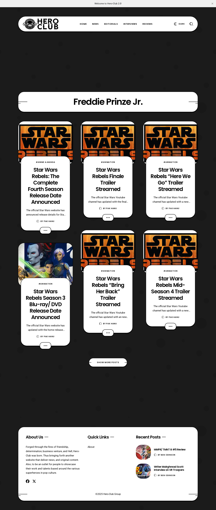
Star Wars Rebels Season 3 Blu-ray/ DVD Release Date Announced (45, 304)
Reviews (147, 23)
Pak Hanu (49, 221)
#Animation (45, 284)
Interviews (130, 23)
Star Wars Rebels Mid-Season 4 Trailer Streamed (170, 288)
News (95, 23)
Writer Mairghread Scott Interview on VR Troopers (169, 468)
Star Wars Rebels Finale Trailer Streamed (108, 179)
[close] (212, 3)
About (91, 446)
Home (83, 23)
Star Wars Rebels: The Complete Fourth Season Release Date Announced (45, 186)
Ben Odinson (168, 455)
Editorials (111, 23)
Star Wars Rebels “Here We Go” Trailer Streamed (170, 179)
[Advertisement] (108, 62)
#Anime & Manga (45, 162)
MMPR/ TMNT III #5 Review (170, 449)
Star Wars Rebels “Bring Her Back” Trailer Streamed (108, 291)
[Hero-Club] (41, 24)
